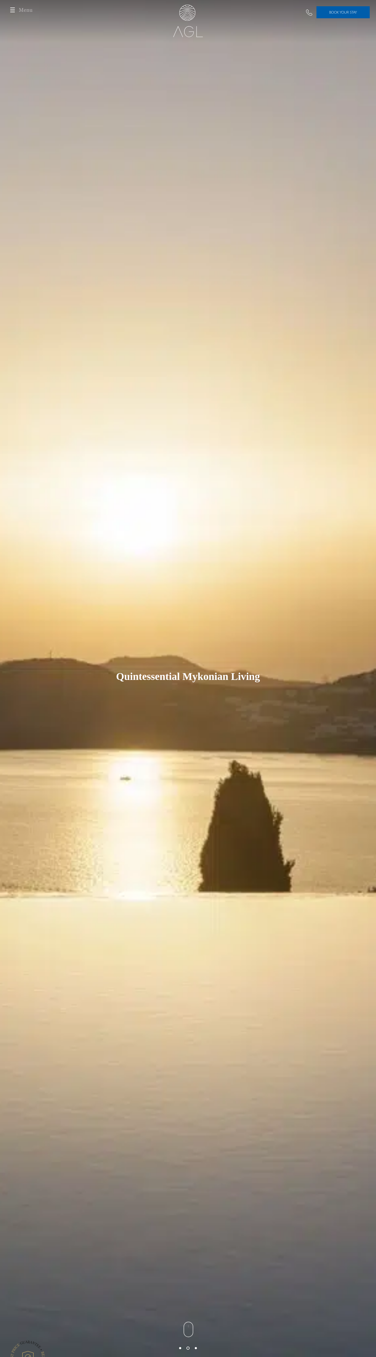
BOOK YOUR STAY (343, 12)
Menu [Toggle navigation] (19, 10)
